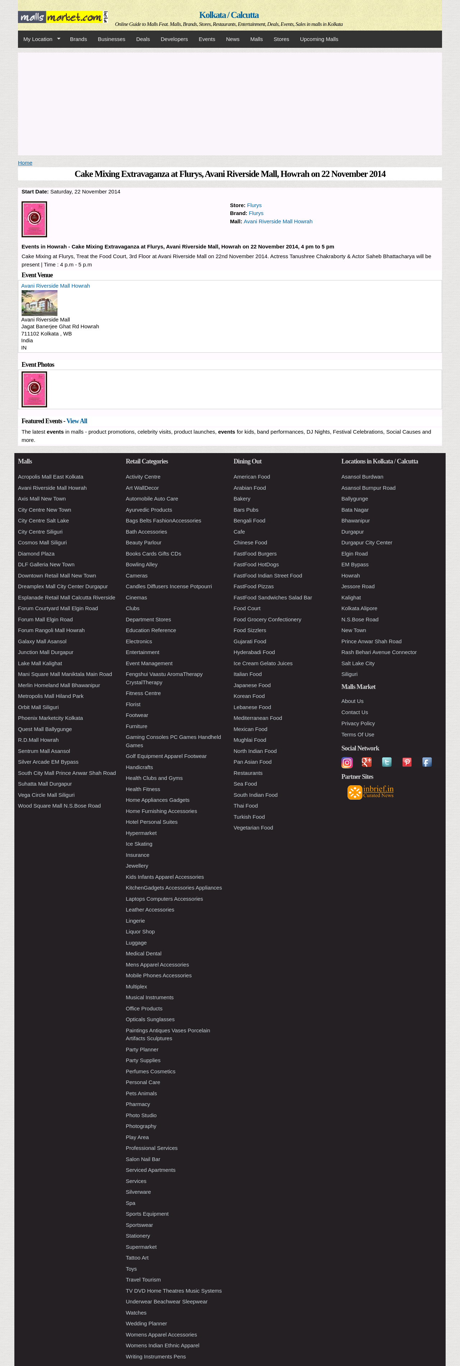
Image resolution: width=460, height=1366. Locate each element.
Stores (281, 39)
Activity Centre (143, 477)
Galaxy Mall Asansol (42, 641)
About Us (352, 701)
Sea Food (245, 784)
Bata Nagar (355, 510)
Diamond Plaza (36, 553)
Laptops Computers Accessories (164, 899)
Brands (78, 39)
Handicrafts (139, 767)
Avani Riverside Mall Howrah (278, 221)
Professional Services (152, 1148)
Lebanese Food (252, 707)
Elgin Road (354, 553)
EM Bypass (355, 564)
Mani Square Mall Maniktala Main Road (65, 674)
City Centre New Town (44, 510)
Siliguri (349, 674)
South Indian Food (256, 795)
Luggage (136, 943)
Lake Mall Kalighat (40, 663)
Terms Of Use (357, 734)
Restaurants (248, 773)
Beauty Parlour (143, 542)
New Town (353, 630)
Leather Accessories (150, 909)
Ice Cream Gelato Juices (263, 663)
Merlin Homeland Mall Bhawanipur (59, 685)
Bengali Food (249, 520)
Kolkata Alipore (359, 608)
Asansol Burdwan (362, 477)
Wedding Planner (146, 1323)
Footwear (137, 715)
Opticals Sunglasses (150, 1019)
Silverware (138, 1192)
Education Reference (151, 630)
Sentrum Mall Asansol (44, 751)
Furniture (136, 726)
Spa (130, 1203)
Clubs (132, 608)
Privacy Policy (358, 723)
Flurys (254, 205)
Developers (174, 39)
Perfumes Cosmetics (150, 1071)
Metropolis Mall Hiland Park (51, 696)
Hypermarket (141, 833)
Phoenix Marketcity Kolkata (50, 718)
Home (25, 163)
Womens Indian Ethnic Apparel (162, 1345)
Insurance (138, 855)
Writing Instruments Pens (156, 1356)
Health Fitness (143, 789)
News (233, 39)
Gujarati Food (250, 641)
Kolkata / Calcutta (228, 15)
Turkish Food (249, 817)
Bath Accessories (146, 532)
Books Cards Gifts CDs (153, 553)
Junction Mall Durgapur (45, 652)
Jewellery (137, 866)
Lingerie (135, 921)
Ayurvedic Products (149, 510)
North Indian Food (255, 751)
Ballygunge (354, 498)
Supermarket (141, 1247)
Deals (143, 39)
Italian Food (248, 674)
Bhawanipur (355, 520)
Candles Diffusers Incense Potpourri (169, 586)
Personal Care (143, 1082)
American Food (252, 477)
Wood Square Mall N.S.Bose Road (59, 806)
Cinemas (136, 597)
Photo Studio (141, 1115)
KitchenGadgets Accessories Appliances (174, 888)
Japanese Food (252, 685)
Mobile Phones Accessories (159, 975)
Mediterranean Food (258, 718)
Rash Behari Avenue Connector (379, 652)
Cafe (239, 532)
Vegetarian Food (253, 827)
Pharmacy (138, 1104)
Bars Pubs (246, 510)
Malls (256, 39)
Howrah (350, 575)
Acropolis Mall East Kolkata (50, 477)
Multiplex (136, 986)
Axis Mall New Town (42, 498)
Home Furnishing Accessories (161, 811)
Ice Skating (139, 844)
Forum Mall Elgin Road (45, 619)
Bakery (242, 498)
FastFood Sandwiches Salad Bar (273, 597)
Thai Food (246, 806)
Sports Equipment (147, 1214)
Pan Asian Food (253, 762)
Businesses (111, 39)
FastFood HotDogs (256, 564)
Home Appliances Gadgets (158, 800)
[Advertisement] (230, 102)
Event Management (149, 663)
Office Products (144, 1008)
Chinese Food (250, 542)
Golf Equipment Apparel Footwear (166, 756)
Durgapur (352, 532)
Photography (141, 1126)
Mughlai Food (250, 740)
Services (136, 1181)
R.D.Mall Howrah (38, 740)
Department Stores (148, 619)
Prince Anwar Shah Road (371, 641)
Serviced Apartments (150, 1170)
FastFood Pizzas (254, 586)
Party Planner (142, 1049)
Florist (133, 704)
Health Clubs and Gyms (154, 778)
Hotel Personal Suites (152, 822)
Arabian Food (250, 488)
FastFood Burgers (255, 553)
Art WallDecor (142, 488)
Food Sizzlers (250, 630)
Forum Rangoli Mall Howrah (51, 630)
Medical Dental (143, 953)
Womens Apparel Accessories (161, 1334)
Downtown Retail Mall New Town (57, 575)
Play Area (137, 1137)
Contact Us (354, 712)
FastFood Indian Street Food (268, 575)
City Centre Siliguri (40, 532)
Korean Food (249, 696)
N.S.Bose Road (359, 619)
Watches (136, 1313)
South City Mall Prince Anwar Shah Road (67, 773)
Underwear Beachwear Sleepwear (167, 1301)
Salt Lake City (358, 663)
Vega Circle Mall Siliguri (46, 795)
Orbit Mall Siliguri (38, 707)
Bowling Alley (141, 564)
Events (207, 39)
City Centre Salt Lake (43, 520)
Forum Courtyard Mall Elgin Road (58, 608)
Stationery (138, 1236)
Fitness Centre (143, 693)
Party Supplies (143, 1060)
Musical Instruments (150, 997)
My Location (39, 39)
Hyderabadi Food (254, 652)
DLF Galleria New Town (46, 564)
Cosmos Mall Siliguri (42, 542)
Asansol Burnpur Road (368, 488)
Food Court (247, 608)
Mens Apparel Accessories (157, 964)
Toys (131, 1269)
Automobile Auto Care (152, 498)
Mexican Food (250, 729)
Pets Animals (141, 1093)
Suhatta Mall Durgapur (45, 784)
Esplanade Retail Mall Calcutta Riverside (66, 597)
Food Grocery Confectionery (267, 619)
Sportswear (139, 1225)
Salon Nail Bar (143, 1159)
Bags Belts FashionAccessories (163, 520)
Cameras (137, 575)
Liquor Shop (140, 931)
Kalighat (351, 597)
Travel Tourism (143, 1279)
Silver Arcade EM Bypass (48, 762)
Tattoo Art (137, 1258)
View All (76, 421)
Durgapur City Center (366, 542)
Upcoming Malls (319, 39)
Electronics (139, 641)
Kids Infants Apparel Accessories (165, 877)
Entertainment (142, 652)
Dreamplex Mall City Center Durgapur (63, 586)
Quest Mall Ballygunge (45, 729)
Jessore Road (358, 586)
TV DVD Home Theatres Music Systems (174, 1291)
